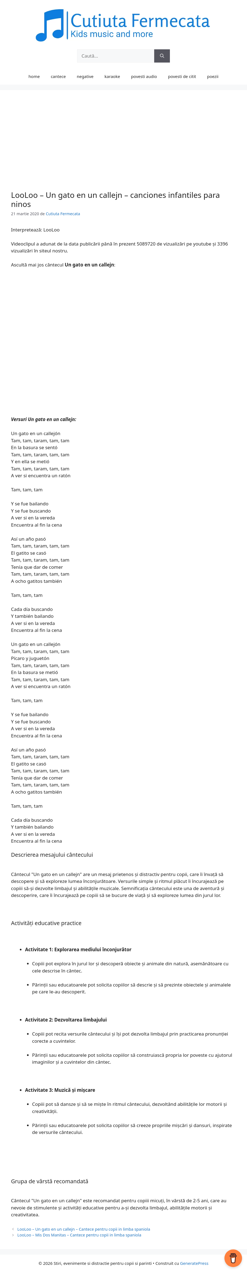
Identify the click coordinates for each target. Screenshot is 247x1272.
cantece (58, 76)
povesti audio (144, 76)
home (34, 76)
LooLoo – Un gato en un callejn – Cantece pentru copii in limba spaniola (83, 1229)
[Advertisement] (123, 142)
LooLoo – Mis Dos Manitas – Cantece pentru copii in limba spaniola (79, 1235)
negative (85, 76)
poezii (212, 76)
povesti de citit (182, 76)
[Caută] (162, 56)
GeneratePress (194, 1263)
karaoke (112, 76)
